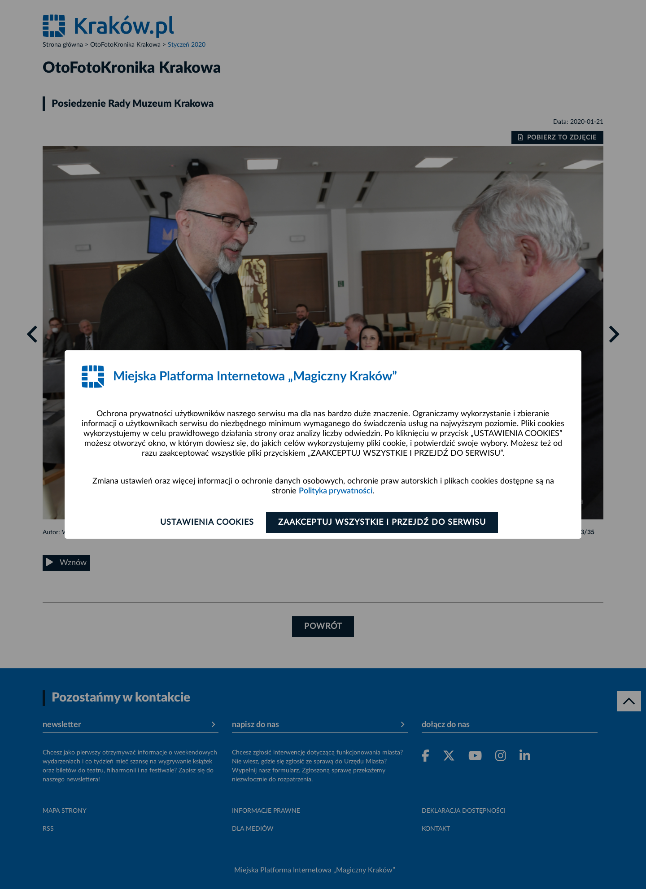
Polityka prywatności (335, 491)
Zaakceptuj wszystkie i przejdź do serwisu (382, 523)
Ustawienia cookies (207, 523)
